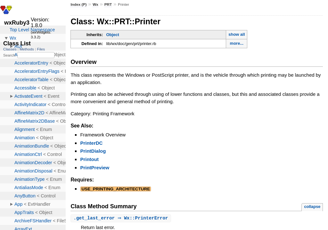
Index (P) (78, 4)
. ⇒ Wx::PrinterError (121, 218)
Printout (89, 159)
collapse (312, 206)
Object (112, 34)
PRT (108, 4)
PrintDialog (93, 151)
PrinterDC (91, 143)
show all (236, 34)
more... (237, 43)
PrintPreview (94, 167)
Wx (95, 4)
